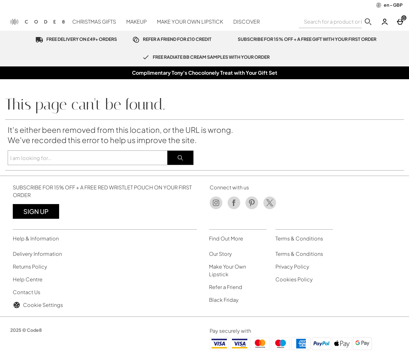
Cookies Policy (294, 279)
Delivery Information (37, 253)
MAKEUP (136, 21)
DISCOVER (246, 21)
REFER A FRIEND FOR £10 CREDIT (171, 39)
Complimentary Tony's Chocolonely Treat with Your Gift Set (204, 72)
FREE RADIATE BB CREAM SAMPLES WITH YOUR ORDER (204, 57)
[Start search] (368, 21)
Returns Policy (30, 266)
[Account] (384, 21)
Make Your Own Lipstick (227, 270)
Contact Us (26, 292)
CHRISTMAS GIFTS (94, 21)
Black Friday (224, 299)
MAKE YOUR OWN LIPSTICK (190, 21)
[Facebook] (234, 207)
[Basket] (400, 21)
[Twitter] (269, 207)
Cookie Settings (38, 305)
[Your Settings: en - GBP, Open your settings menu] (389, 5)
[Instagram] (216, 207)
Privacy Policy (292, 266)
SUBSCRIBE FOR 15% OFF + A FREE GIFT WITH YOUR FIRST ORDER (300, 39)
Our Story (220, 253)
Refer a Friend (225, 287)
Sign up (36, 211)
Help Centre (27, 279)
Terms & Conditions (299, 253)
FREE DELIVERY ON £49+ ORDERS (75, 39)
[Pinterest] (251, 207)
